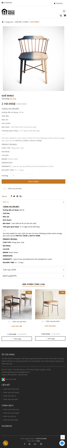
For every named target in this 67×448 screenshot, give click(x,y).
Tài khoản (58, 3)
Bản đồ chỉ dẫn (9, 379)
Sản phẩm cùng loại (33, 284)
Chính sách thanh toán (11, 389)
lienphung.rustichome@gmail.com (18, 372)
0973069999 (7, 3)
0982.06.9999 (22, 375)
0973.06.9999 (12, 375)
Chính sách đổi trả (9, 396)
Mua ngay (16, 339)
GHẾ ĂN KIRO (50, 326)
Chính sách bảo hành (10, 399)
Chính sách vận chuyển (11, 392)
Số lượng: (5, 176)
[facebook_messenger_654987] (62, 443)
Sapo (38, 441)
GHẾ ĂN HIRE (16, 326)
